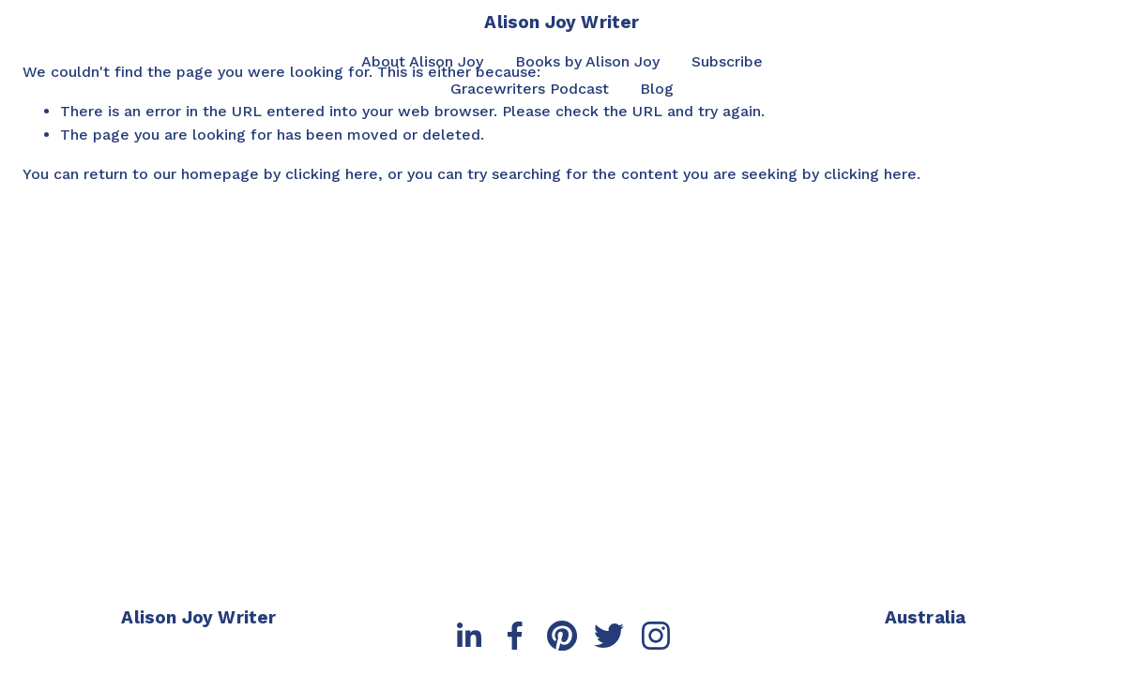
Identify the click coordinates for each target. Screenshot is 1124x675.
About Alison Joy (422, 61)
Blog (657, 89)
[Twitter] (609, 636)
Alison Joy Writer (561, 22)
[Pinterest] (562, 636)
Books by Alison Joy (587, 61)
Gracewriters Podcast (529, 89)
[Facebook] (515, 636)
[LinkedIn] (468, 636)
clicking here (331, 174)
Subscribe (727, 61)
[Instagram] (656, 636)
